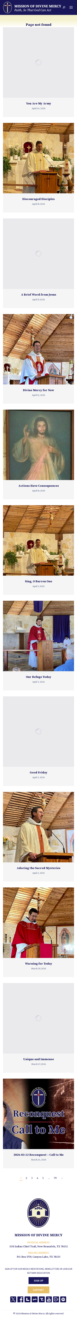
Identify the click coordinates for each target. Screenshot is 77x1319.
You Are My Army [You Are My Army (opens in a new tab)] (38, 103)
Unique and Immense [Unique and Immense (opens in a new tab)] (38, 1059)
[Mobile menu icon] (71, 7)
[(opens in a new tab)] (38, 62)
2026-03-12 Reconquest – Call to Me (39, 1155)
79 (55, 1178)
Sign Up (38, 1280)
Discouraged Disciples (38, 199)
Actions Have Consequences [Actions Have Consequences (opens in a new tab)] (38, 486)
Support (38, 1290)
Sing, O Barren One (38, 581)
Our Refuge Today (38, 677)
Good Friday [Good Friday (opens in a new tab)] (38, 772)
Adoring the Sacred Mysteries (38, 868)
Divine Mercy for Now (38, 390)
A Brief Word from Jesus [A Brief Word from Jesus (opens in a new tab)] (38, 295)
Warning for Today (38, 964)
